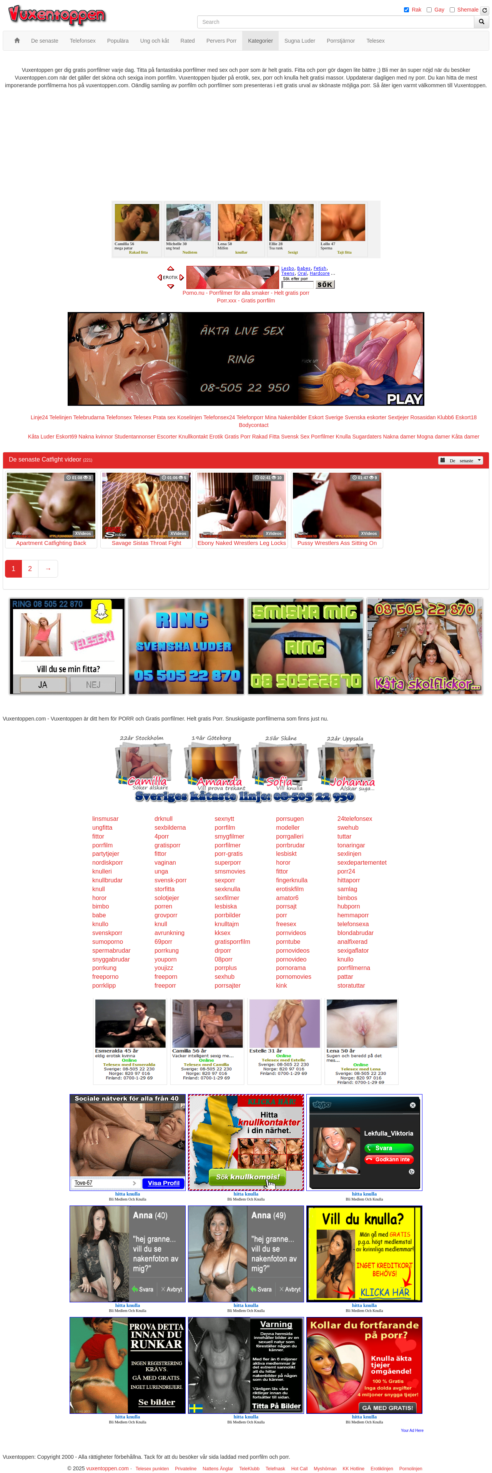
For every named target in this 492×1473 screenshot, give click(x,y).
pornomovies (293, 976)
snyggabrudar (111, 959)
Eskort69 (66, 436)
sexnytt (224, 818)
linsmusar (105, 818)
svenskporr (107, 933)
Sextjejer (398, 417)
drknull (164, 818)
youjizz (164, 968)
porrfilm (225, 827)
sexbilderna (170, 827)
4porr (162, 836)
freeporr (165, 985)
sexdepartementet (362, 862)
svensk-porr (171, 880)
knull (98, 889)
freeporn (166, 976)
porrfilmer (228, 845)
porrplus (226, 968)
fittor (98, 836)
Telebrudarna (89, 417)
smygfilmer (229, 836)
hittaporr (348, 880)
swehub (348, 827)
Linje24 (39, 417)
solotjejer (167, 898)
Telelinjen (61, 417)
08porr (224, 959)
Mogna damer (433, 436)
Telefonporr (249, 417)
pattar (345, 976)
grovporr (166, 915)
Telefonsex (119, 417)
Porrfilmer (322, 436)
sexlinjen (349, 853)
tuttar (344, 836)
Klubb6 (445, 417)
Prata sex (164, 417)
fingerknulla (292, 880)
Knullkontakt (193, 436)
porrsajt (286, 906)
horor (283, 862)
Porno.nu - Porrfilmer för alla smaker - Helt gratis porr (246, 293)
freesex (286, 924)
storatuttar (351, 985)
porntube (288, 941)
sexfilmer (227, 898)
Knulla (343, 436)
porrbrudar (290, 845)
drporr (223, 950)
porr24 (346, 871)
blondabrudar (355, 933)
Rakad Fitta (266, 436)
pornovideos (292, 950)
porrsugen (290, 818)
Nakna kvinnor (95, 436)
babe (99, 915)
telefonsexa (353, 924)
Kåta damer (465, 436)
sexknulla (228, 889)
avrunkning (169, 933)
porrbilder (228, 915)
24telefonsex (354, 818)
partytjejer (105, 853)
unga (161, 871)
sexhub (225, 976)
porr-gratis (229, 853)
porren (163, 906)
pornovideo (291, 959)
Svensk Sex (295, 436)
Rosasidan (422, 417)
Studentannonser (135, 436)
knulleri (102, 871)
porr (281, 915)
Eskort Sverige (325, 417)
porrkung (167, 950)
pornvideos (291, 933)
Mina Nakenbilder (286, 417)
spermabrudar (111, 950)
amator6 (287, 898)
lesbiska (226, 906)
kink (281, 985)
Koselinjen (189, 417)
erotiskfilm (290, 889)
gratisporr (168, 845)
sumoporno (107, 941)
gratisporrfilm (232, 941)
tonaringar (351, 845)
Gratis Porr (237, 436)
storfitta (165, 889)
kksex (223, 933)
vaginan (165, 862)
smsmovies (230, 871)
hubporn (348, 906)
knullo (100, 924)
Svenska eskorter (365, 417)
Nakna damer (399, 436)
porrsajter (228, 985)
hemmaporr (353, 915)
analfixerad (352, 941)
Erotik (216, 436)
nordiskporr (107, 862)
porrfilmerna (353, 968)
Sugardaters (366, 436)
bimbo (100, 906)
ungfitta (102, 827)
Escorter (167, 436)
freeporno (105, 976)
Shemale (468, 10)
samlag (347, 889)
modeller (287, 827)
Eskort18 (466, 417)
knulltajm (227, 924)
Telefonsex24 (219, 417)
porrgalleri (289, 836)
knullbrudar (107, 880)
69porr (163, 941)
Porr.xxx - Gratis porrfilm (246, 300)
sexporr (225, 880)
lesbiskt (286, 853)
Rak (416, 10)
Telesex (142, 417)
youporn (166, 959)
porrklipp (104, 985)
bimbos (347, 898)
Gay (439, 10)
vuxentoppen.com (107, 1468)
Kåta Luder (41, 436)
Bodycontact (253, 425)
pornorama (291, 968)
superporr (228, 862)
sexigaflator (353, 950)
